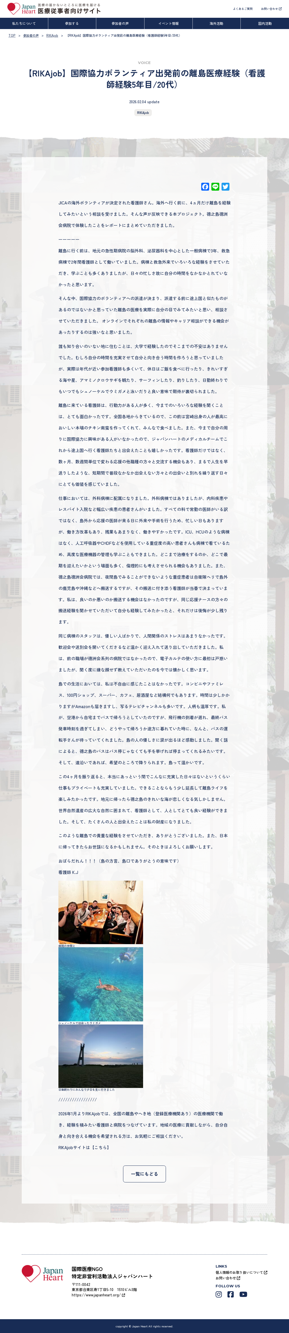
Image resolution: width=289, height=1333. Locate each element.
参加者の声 (120, 23)
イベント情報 (168, 23)
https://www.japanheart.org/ (98, 1294)
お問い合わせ (271, 8)
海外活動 (216, 23)
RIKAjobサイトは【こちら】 (84, 1147)
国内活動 (265, 23)
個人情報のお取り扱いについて (241, 1272)
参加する (72, 23)
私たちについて (24, 23)
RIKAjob (143, 112)
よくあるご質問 (243, 8)
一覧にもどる (144, 1173)
